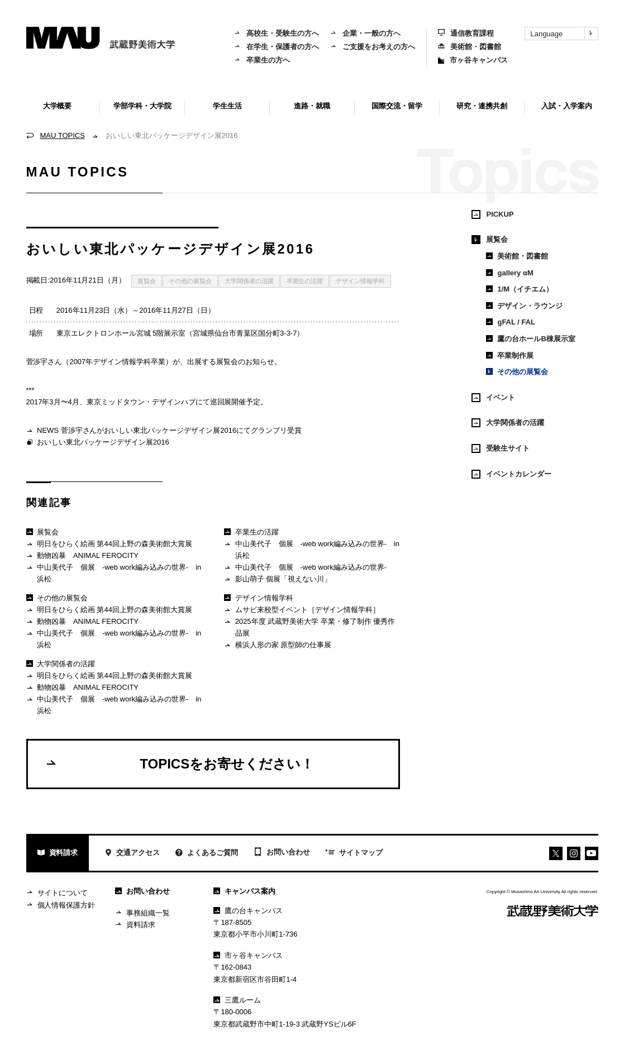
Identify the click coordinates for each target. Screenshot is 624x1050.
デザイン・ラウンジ (524, 306)
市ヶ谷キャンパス (473, 60)
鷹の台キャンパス (248, 910)
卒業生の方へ (262, 60)
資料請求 (57, 854)
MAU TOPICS (62, 135)
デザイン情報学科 (360, 281)
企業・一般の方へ (365, 33)
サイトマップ (354, 853)
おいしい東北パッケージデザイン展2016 (97, 442)
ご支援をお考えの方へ (372, 46)
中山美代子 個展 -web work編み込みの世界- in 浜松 (114, 572)
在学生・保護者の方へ (276, 46)
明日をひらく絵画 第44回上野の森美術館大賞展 (109, 544)
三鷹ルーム (237, 1000)
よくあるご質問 (206, 854)
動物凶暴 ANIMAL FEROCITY (82, 556)
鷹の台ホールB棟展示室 (530, 339)
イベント (493, 397)
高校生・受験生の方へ (276, 33)
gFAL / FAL (510, 322)
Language (564, 33)
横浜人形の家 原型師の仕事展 (277, 645)
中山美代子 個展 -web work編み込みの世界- (305, 567)
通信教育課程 (466, 33)
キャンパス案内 (244, 891)
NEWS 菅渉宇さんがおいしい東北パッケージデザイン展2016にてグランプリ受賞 (164, 431)
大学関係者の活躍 (249, 281)
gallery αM (509, 273)
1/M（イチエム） (519, 289)
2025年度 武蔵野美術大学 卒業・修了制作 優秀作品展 (309, 627)
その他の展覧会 (190, 281)
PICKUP (492, 214)
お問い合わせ (282, 853)
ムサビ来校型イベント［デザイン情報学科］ (302, 610)
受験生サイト (500, 448)
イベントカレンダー (511, 474)
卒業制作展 (510, 355)
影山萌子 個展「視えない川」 (277, 579)
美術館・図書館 (469, 46)
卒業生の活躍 (305, 281)
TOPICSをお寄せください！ (180, 763)
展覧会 (146, 281)
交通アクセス (132, 854)
